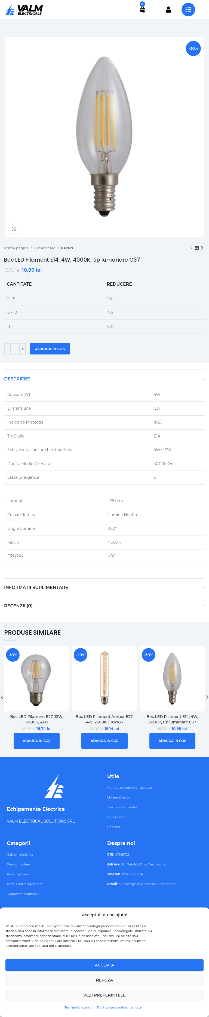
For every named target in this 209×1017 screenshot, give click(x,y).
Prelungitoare (18, 874)
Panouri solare (18, 864)
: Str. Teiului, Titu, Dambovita (136, 864)
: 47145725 (118, 854)
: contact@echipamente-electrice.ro (141, 884)
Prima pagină (16, 248)
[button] (37, 741)
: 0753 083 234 (125, 874)
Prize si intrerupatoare (25, 884)
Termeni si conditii (79, 1007)
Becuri (67, 248)
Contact (113, 827)
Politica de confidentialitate (119, 1007)
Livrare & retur (118, 797)
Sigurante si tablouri (23, 894)
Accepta (104, 965)
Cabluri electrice (20, 854)
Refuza (104, 980)
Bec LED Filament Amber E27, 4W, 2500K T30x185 (104, 719)
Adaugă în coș (50, 349)
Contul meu (117, 817)
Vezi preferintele (104, 995)
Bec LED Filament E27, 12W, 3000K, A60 (36, 719)
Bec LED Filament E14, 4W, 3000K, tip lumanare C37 (172, 719)
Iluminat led (45, 248)
